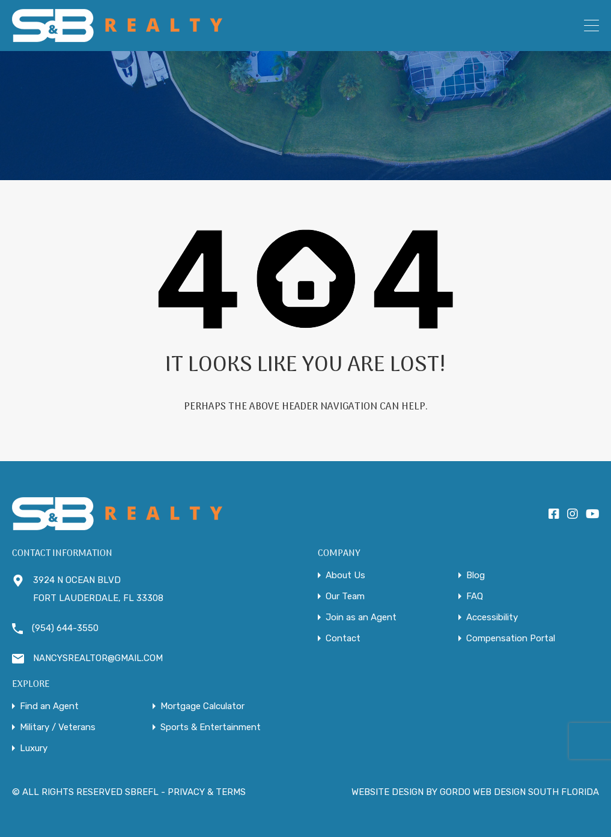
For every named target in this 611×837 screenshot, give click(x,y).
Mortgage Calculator (202, 706)
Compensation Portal (510, 638)
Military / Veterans (58, 727)
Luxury (33, 748)
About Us (345, 575)
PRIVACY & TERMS (207, 792)
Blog (475, 575)
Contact (343, 638)
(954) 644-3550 (65, 628)
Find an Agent (49, 706)
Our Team (345, 596)
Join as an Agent (361, 617)
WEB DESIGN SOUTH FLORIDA (536, 792)
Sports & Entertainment (210, 727)
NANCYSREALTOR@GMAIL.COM (98, 658)
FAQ (474, 596)
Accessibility (492, 617)
